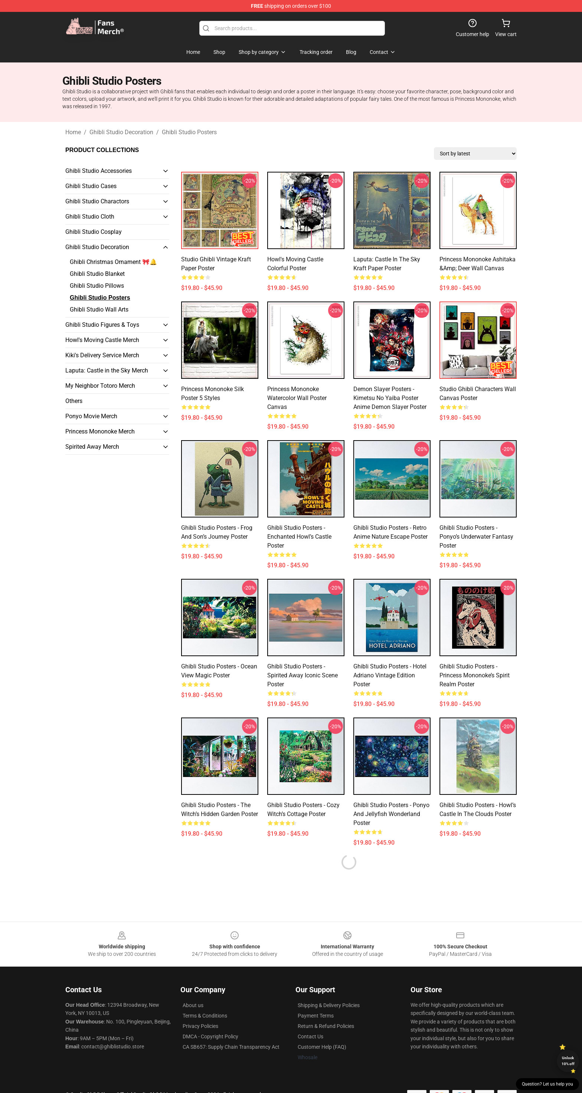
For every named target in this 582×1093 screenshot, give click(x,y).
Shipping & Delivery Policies (329, 1005)
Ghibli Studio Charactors (97, 201)
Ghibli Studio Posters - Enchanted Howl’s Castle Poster (299, 536)
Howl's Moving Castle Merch (102, 340)
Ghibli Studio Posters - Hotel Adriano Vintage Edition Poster (389, 675)
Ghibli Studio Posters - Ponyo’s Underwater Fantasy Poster (476, 536)
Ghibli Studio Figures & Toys (102, 324)
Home (73, 132)
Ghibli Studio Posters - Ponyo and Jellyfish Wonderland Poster (391, 814)
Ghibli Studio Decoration (121, 132)
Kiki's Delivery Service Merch (102, 355)
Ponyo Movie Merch (91, 416)
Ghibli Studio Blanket (97, 273)
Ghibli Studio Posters (189, 132)
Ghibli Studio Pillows (97, 285)
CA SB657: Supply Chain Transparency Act (231, 1047)
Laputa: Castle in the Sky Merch (106, 370)
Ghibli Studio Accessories (98, 170)
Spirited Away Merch (92, 446)
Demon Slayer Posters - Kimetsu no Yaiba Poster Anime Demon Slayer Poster (389, 398)
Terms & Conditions (205, 1016)
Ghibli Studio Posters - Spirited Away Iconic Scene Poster (302, 675)
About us (193, 1005)
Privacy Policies (200, 1026)
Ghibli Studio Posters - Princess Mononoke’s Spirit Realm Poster (474, 675)
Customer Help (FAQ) (322, 1047)
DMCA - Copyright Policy (210, 1036)
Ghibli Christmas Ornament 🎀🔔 (113, 261)
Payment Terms (316, 1016)
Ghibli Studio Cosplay (93, 231)
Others (73, 400)
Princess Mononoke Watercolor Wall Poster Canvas (297, 398)
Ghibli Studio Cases (91, 186)
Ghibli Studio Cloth (89, 216)
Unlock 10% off (568, 1061)
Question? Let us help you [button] (547, 1084)
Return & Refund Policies (326, 1026)
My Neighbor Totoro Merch (100, 385)
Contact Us (310, 1036)
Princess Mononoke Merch (100, 431)
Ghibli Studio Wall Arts (99, 309)
